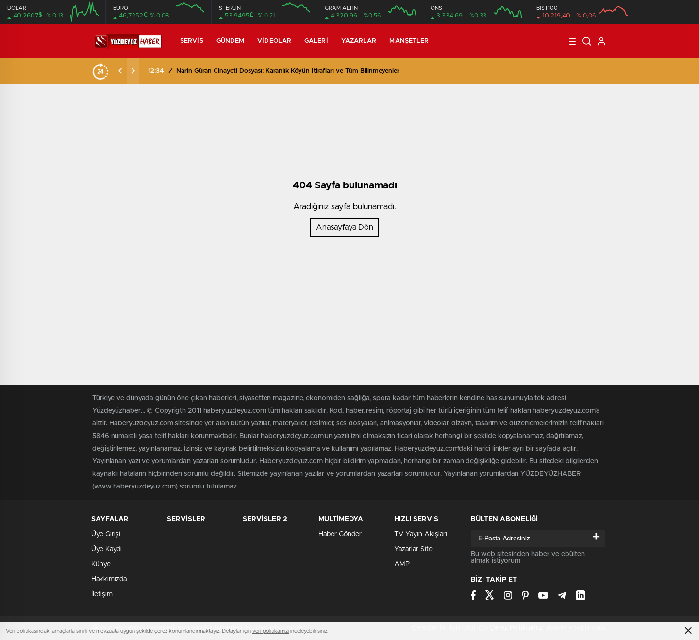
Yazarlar (359, 41)
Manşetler (409, 41)
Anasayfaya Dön (344, 227)
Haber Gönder (340, 534)
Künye (101, 564)
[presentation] (120, 71)
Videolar (274, 41)
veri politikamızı (270, 631)
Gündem (230, 41)
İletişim (102, 594)
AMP (402, 564)
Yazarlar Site (413, 549)
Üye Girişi (105, 534)
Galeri (316, 41)
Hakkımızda (109, 579)
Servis (191, 41)
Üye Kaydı (106, 549)
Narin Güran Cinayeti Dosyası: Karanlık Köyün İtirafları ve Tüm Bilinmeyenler (287, 71)
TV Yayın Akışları (420, 534)
